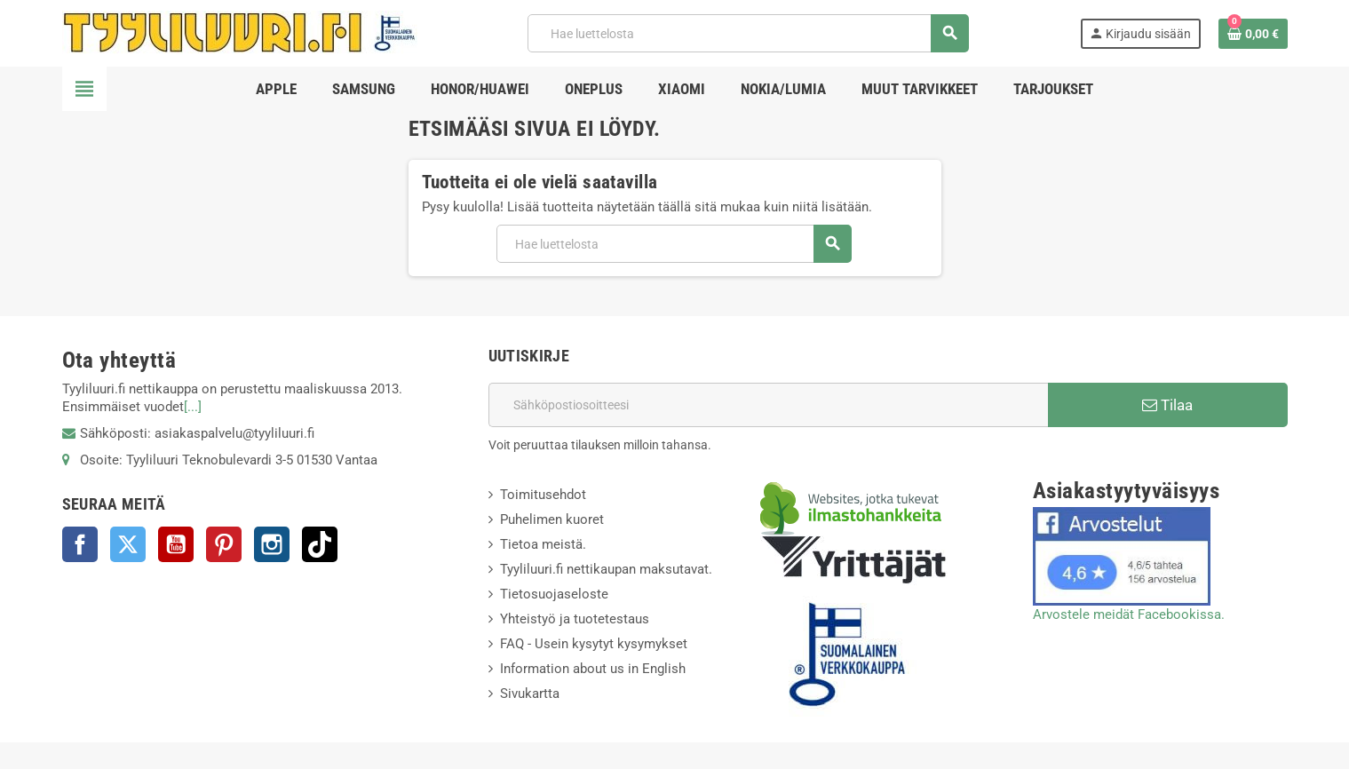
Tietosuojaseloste (554, 594)
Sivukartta (529, 694)
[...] (193, 407)
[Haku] (748, 33)
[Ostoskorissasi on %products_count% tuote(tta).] (1253, 34)
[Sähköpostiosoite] (768, 405)
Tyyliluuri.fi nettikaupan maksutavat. (606, 569)
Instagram (272, 544)
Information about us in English (593, 669)
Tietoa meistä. (543, 544)
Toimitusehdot (543, 495)
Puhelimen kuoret (552, 519)
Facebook (80, 544)
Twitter (128, 544)
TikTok (319, 544)
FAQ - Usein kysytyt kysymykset (593, 644)
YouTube (176, 544)
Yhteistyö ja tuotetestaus (574, 619)
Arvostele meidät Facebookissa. (1129, 614)
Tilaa (1167, 405)
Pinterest (224, 544)
